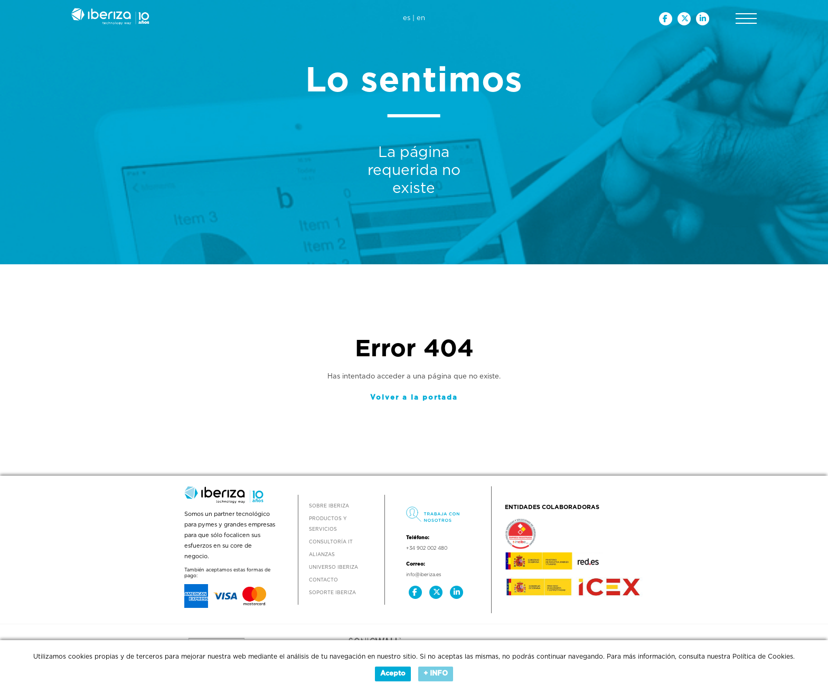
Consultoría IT (331, 542)
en (421, 18)
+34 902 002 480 (426, 548)
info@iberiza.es (423, 574)
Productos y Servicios (327, 524)
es (406, 18)
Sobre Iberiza (329, 506)
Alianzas (322, 554)
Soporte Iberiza (332, 592)
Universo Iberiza (333, 567)
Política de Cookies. (763, 656)
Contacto (323, 580)
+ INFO (436, 673)
